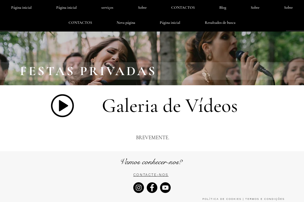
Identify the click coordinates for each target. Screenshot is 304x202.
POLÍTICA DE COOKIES (221, 198)
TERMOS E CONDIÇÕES (264, 198)
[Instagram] (138, 187)
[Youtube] (165, 187)
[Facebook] (152, 187)
